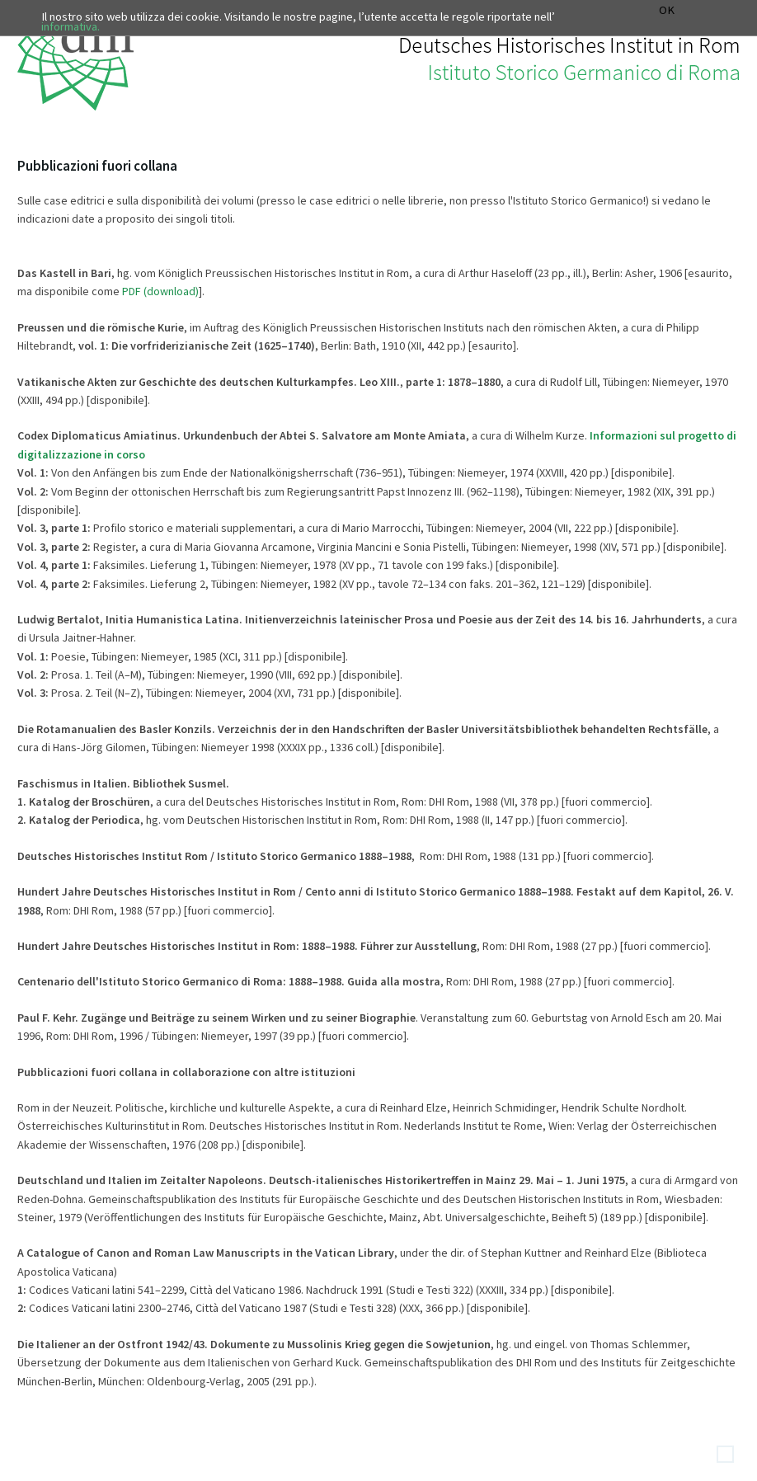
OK (667, 10)
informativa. (70, 26)
